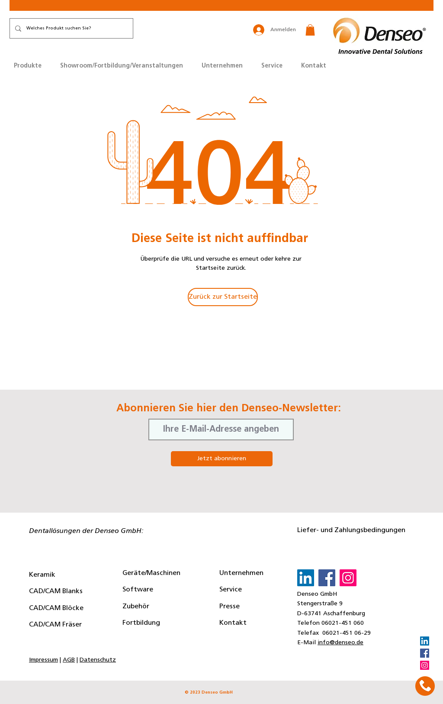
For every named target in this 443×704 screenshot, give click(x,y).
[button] (310, 30)
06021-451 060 (342, 623)
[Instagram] (424, 665)
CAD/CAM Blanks (56, 591)
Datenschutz (98, 660)
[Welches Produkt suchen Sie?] (70, 28)
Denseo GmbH (317, 594)
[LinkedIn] (424, 641)
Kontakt (233, 623)
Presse (229, 606)
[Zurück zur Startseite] (223, 297)
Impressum (43, 660)
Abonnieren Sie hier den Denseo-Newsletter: (228, 409)
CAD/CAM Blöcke (56, 608)
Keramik (42, 575)
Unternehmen (241, 573)
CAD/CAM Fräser (55, 624)
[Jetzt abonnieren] (222, 458)
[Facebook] (424, 653)
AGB (69, 660)
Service (230, 589)
